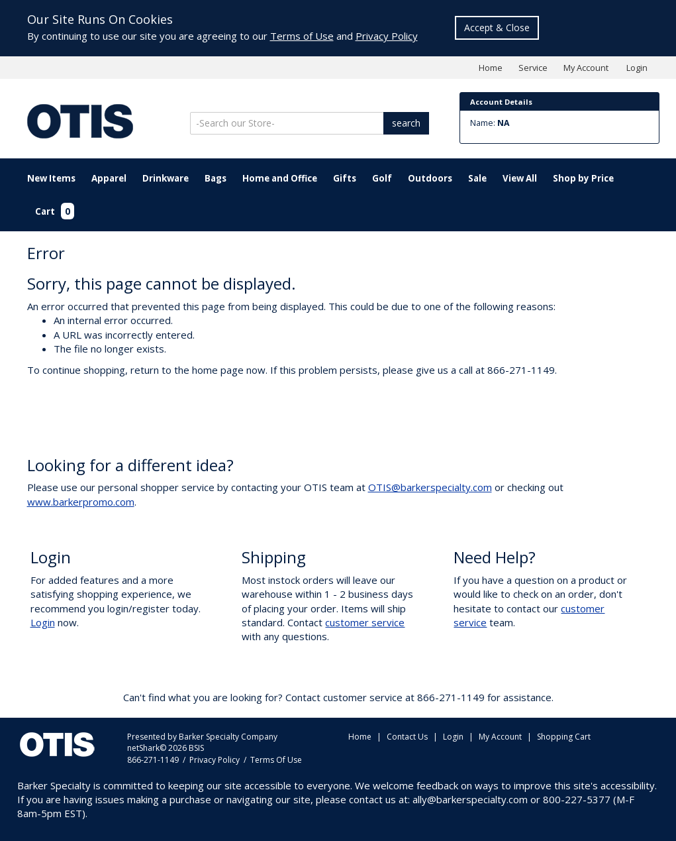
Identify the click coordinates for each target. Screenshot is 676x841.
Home (491, 68)
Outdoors (430, 178)
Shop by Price (583, 178)
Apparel (108, 178)
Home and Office (279, 178)
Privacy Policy (387, 35)
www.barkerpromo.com (80, 501)
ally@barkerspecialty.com (470, 799)
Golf (382, 178)
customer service (365, 622)
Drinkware (165, 178)
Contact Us (407, 736)
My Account (585, 68)
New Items (51, 178)
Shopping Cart (564, 736)
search (406, 123)
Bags (215, 178)
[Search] (288, 123)
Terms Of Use (276, 759)
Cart (54, 211)
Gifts (344, 178)
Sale (477, 178)
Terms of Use (302, 35)
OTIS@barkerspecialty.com (430, 487)
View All (520, 178)
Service (533, 68)
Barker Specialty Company (228, 736)
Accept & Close (497, 27)
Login (637, 68)
